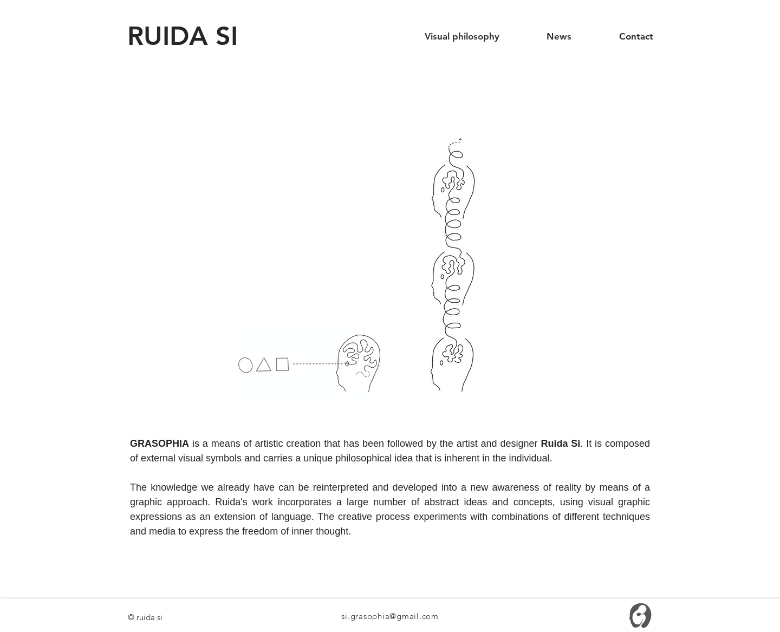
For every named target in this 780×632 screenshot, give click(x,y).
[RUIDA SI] (188, 36)
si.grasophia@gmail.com (390, 616)
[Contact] (635, 36)
